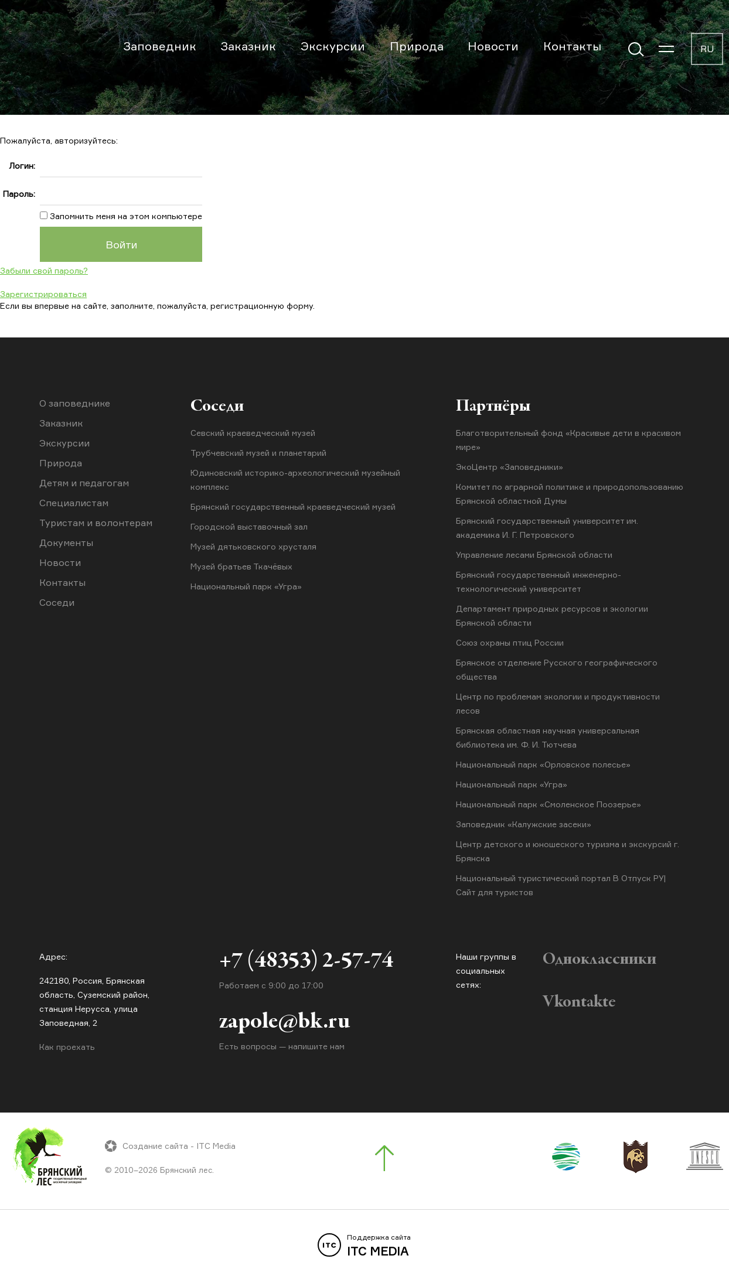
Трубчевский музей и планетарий (258, 453)
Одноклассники (599, 959)
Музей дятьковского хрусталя (253, 546)
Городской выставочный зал (249, 526)
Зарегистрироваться (43, 294)
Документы (66, 542)
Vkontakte (579, 1002)
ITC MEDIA (364, 1245)
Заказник (248, 46)
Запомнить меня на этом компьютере (124, 216)
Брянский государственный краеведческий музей (293, 506)
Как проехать (67, 1047)
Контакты (572, 46)
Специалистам (73, 503)
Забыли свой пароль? (44, 270)
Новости (493, 46)
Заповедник (159, 46)
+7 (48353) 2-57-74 (306, 961)
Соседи (56, 602)
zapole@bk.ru (284, 1022)
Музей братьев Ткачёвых (241, 566)
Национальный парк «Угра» (246, 586)
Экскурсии (333, 46)
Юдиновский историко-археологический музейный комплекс (295, 480)
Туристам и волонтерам (95, 522)
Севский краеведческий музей (252, 433)
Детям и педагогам (84, 483)
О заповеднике (74, 403)
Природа (417, 46)
